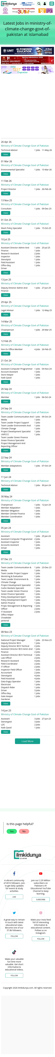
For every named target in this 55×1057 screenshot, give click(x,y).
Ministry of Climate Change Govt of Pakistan (25, 145)
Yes (12, 831)
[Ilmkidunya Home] (9, 4)
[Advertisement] (27, 105)
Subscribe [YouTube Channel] (40, 899)
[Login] (44, 3)
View (5, 154)
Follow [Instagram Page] (40, 939)
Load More (27, 741)
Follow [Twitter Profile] (14, 936)
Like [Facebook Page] (14, 897)
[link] (39, 3)
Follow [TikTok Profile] (14, 975)
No (24, 831)
